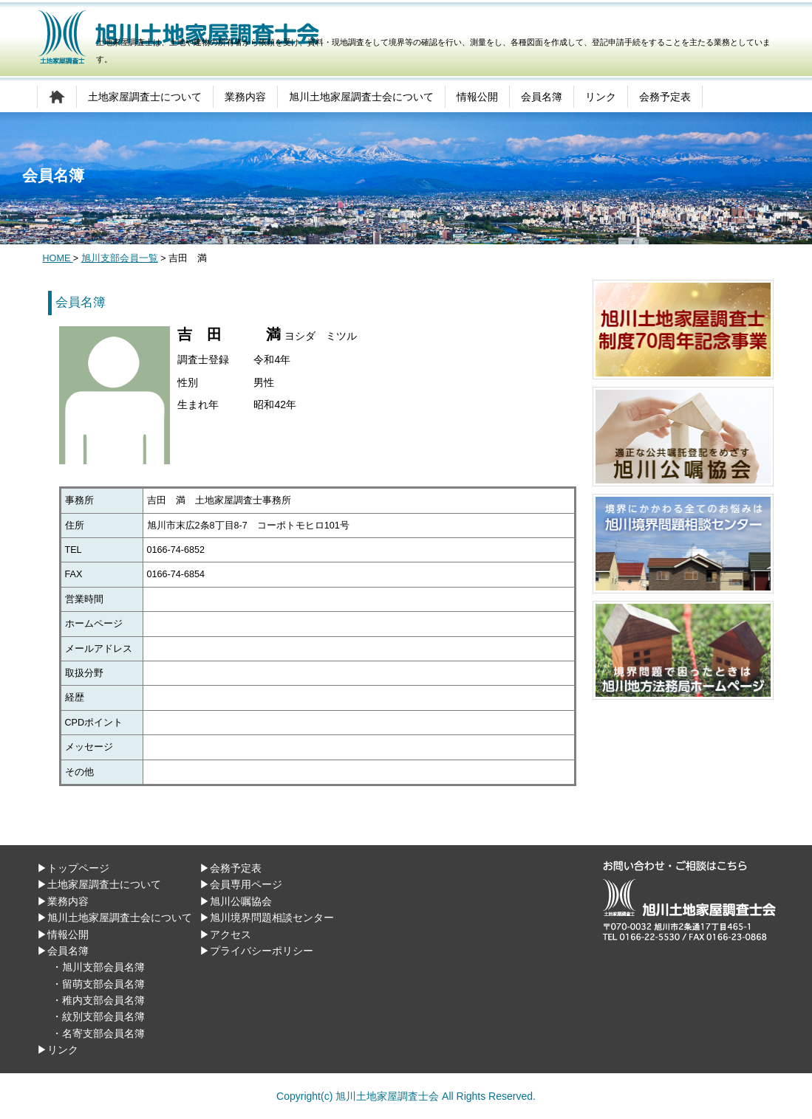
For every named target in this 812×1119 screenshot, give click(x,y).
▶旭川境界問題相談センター (266, 917)
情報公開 (477, 97)
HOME (58, 258)
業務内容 (245, 97)
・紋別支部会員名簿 (98, 1016)
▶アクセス (225, 934)
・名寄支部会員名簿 (98, 1033)
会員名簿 (541, 97)
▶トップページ (73, 868)
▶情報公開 (63, 934)
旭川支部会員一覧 (119, 258)
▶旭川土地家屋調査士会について (114, 917)
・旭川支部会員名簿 (98, 967)
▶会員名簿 (63, 951)
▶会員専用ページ (240, 884)
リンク (600, 97)
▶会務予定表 (230, 868)
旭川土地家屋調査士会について (361, 97)
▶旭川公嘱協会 (235, 901)
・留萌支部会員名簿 (98, 984)
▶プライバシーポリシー (256, 951)
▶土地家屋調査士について (99, 884)
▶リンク (57, 1050)
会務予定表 (665, 97)
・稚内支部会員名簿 (98, 1000)
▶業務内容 (63, 901)
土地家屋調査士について (145, 97)
